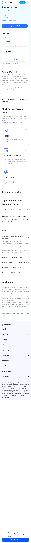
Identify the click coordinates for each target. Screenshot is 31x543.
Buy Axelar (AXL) (15, 26)
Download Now (15, 540)
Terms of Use (18, 313)
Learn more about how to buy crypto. (13, 122)
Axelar (10, 75)
